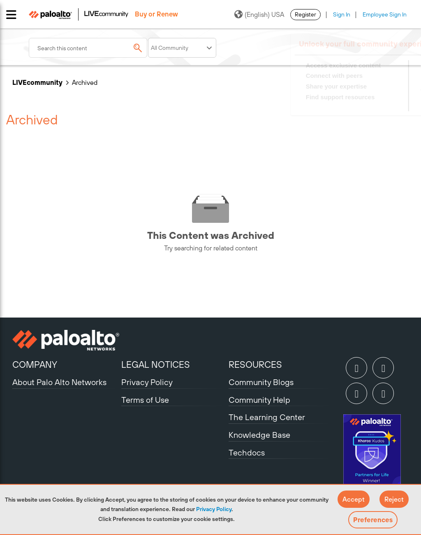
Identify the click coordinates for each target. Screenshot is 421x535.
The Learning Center (267, 417)
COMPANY (34, 364)
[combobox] (88, 48)
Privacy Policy (213, 509)
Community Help (259, 399)
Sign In (341, 14)
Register (305, 14)
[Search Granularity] (182, 47)
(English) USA (259, 14)
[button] (354, 499)
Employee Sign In (385, 14)
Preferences (373, 519)
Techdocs (247, 452)
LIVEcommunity (37, 82)
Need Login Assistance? (372, 105)
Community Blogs (261, 382)
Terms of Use (145, 399)
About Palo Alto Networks (59, 382)
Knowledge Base (259, 434)
